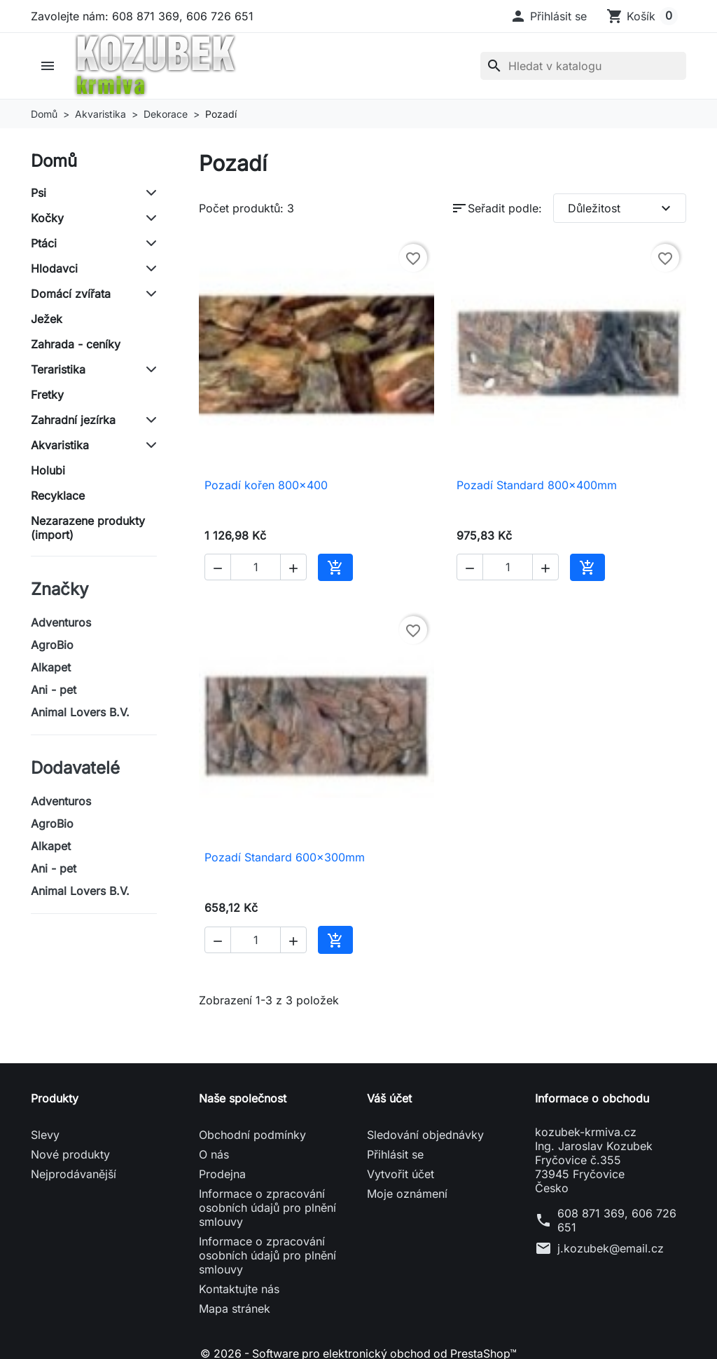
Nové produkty (70, 1154)
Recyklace (58, 496)
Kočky (47, 218)
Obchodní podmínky (252, 1135)
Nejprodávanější (73, 1174)
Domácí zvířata (71, 294)
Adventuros (61, 622)
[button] (548, 16)
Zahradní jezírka (73, 420)
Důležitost (621, 208)
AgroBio (52, 645)
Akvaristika (60, 445)
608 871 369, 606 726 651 (616, 1220)
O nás (214, 1154)
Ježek (46, 319)
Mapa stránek (234, 1309)
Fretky (47, 395)
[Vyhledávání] (583, 66)
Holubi (48, 470)
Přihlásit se (395, 1154)
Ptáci (44, 243)
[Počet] (255, 567)
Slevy (45, 1135)
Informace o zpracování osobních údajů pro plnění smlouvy (267, 1208)
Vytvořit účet (400, 1174)
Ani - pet (53, 690)
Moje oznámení (407, 1194)
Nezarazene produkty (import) (88, 528)
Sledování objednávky (425, 1135)
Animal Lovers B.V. (80, 712)
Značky (59, 589)
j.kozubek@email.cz (610, 1248)
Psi (38, 193)
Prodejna (222, 1174)
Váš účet (389, 1098)
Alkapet (51, 667)
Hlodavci (54, 268)
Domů (54, 161)
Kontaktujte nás (239, 1289)
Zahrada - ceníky (75, 344)
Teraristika (58, 369)
